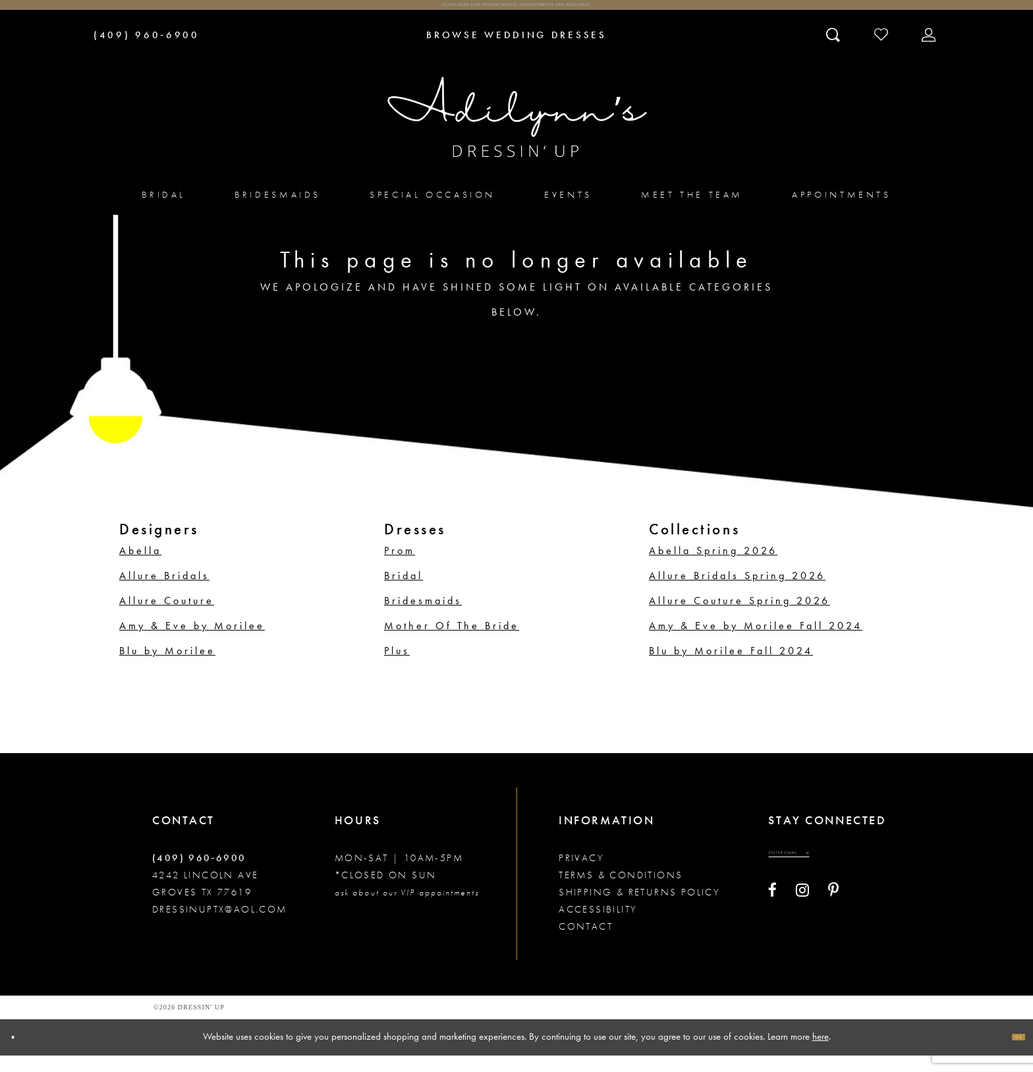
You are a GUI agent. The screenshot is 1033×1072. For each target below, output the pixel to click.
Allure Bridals (164, 592)
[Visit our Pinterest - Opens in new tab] (833, 921)
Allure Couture (166, 617)
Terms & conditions (621, 891)
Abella (140, 567)
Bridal (403, 592)
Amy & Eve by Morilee (192, 642)
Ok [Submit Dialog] (1010, 1053)
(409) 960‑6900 (199, 874)
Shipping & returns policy (639, 908)
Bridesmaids (423, 617)
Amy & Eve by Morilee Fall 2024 (755, 642)
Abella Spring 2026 (713, 567)
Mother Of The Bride (451, 642)
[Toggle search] (834, 50)
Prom (399, 567)
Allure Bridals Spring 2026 (737, 592)
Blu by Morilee (167, 667)
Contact (586, 942)
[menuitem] (164, 211)
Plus (397, 667)
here (820, 1052)
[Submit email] (871, 877)
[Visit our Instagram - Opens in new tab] (802, 921)
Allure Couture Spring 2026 (739, 617)
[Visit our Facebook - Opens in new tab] (772, 921)
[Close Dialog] (21, 1053)
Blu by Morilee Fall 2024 (731, 667)
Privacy (581, 874)
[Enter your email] (823, 877)
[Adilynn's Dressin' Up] (516, 134)
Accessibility (598, 925)
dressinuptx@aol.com (219, 925)
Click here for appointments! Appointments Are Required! (516, 13)
